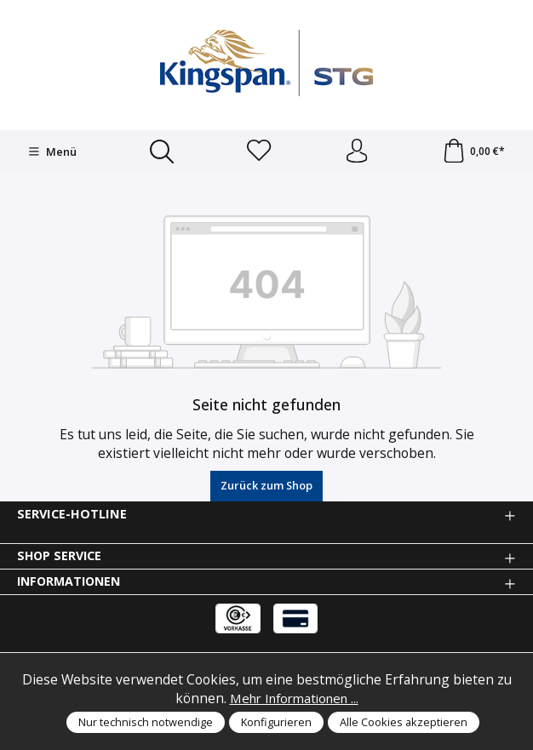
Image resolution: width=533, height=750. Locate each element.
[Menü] (51, 152)
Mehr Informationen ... (294, 698)
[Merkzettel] (259, 152)
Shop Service (60, 558)
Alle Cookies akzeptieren (403, 722)
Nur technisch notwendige (145, 722)
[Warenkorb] (473, 152)
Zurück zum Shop (266, 487)
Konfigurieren (276, 722)
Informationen (72, 583)
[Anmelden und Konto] (356, 152)
